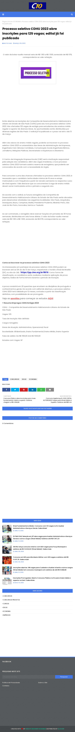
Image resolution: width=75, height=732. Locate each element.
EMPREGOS (6, 615)
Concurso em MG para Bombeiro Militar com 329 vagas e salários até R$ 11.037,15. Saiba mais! (41, 558)
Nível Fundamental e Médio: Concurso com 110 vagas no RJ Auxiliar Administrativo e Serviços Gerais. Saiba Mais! (38, 527)
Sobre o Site (42, 682)
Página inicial (7, 22)
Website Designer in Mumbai (36, 729)
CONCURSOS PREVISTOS (11, 600)
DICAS (24, 379)
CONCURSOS (14, 379)
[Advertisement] (37, 101)
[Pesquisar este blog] (28, 677)
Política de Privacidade (11, 682)
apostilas (15, 298)
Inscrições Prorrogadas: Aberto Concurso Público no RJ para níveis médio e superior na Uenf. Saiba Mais (42, 579)
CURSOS (6, 604)
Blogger (61, 729)
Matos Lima (8, 43)
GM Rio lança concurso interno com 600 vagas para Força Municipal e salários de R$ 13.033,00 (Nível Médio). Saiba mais (40, 548)
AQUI (50, 298)
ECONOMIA (17, 22)
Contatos (5, 686)
